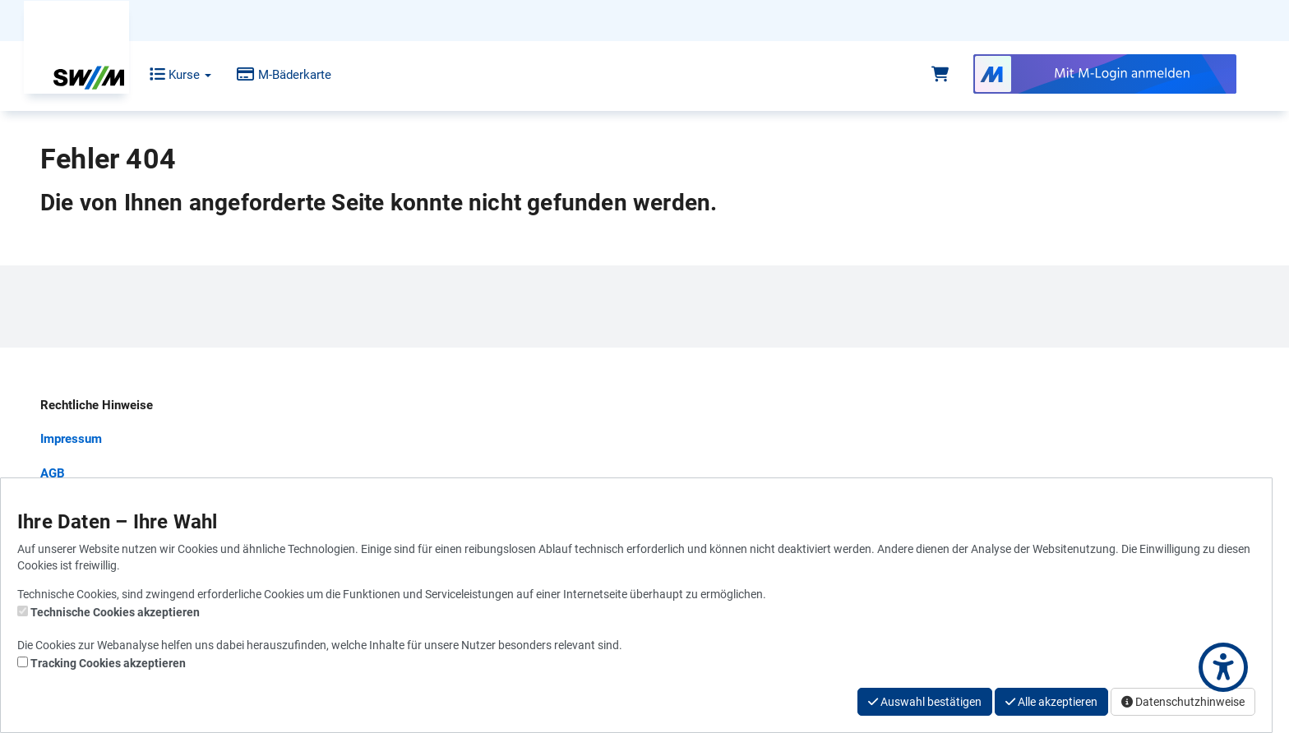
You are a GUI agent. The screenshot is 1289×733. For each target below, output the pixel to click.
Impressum (71, 438)
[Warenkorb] (940, 75)
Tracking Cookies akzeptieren (108, 663)
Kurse (168, 74)
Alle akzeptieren (1051, 701)
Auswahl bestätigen (925, 701)
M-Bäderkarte (271, 74)
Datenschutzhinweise (1183, 701)
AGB (52, 473)
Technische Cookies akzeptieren (115, 612)
